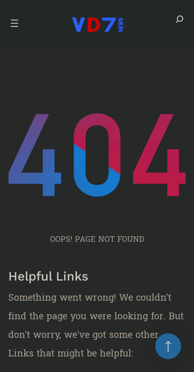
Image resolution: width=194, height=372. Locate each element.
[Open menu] (14, 23)
